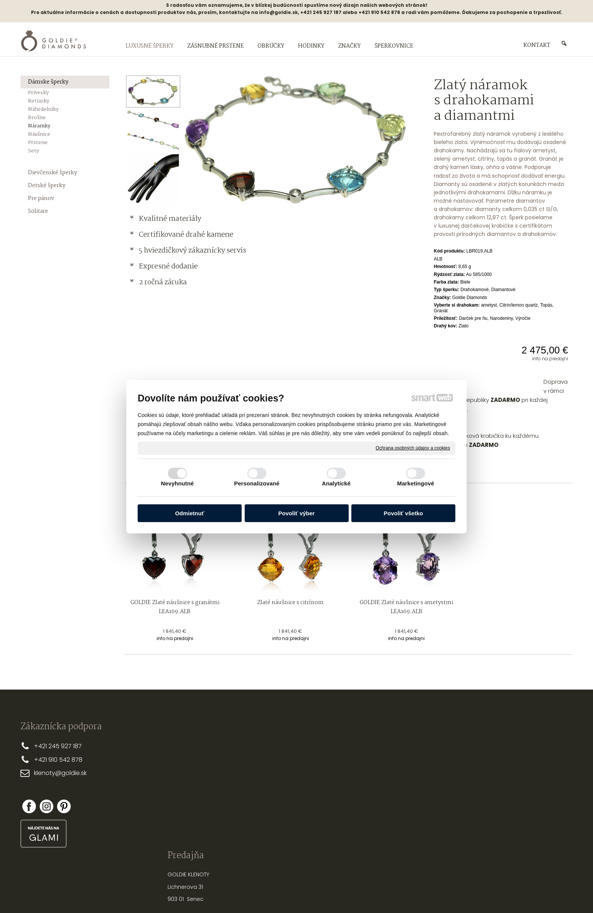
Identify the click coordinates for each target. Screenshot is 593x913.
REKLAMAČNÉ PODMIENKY (279, 782)
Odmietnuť (189, 513)
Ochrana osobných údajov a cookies (413, 447)
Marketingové (415, 483)
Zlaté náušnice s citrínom (290, 602)
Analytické (336, 483)
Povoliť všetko (403, 513)
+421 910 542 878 (58, 759)
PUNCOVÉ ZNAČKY (385, 815)
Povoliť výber (296, 513)
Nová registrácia (493, 799)
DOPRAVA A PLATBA (273, 758)
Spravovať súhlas (423, 894)
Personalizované (256, 483)
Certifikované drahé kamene (187, 234)
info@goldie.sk (278, 12)
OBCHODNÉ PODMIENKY (278, 770)
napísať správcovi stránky (272, 894)
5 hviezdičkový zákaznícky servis (192, 250)
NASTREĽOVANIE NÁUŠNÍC (394, 791)
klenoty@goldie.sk (60, 773)
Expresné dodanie (168, 266)
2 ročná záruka (163, 282)
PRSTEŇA (396, 754)
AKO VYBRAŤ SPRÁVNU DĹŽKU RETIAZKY (410, 766)
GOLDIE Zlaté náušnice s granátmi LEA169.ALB (175, 607)
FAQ (253, 794)
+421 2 (43, 746)
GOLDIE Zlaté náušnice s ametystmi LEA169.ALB (407, 607)
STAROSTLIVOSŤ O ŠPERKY (395, 779)
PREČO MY (261, 745)
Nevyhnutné (177, 483)
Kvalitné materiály (171, 219)
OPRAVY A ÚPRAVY (385, 803)
